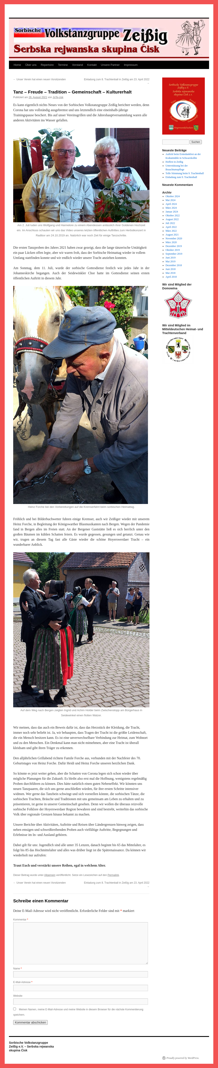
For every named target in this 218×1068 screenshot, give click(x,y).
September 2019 (174, 253)
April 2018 (171, 276)
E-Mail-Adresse (22, 982)
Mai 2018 (170, 272)
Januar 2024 (172, 211)
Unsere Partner (110, 64)
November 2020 (174, 238)
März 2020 (171, 242)
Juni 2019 (171, 257)
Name (17, 968)
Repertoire (47, 64)
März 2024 (171, 207)
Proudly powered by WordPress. (182, 1058)
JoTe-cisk (58, 97)
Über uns (31, 64)
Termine (63, 64)
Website (17, 995)
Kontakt (92, 64)
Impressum (131, 64)
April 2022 (171, 226)
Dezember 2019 (174, 246)
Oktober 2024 (173, 196)
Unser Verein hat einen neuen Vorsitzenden (39, 79)
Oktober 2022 (173, 215)
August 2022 (172, 219)
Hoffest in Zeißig (174, 161)
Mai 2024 (170, 200)
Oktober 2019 (173, 249)
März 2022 (171, 230)
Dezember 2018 (174, 265)
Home (17, 64)
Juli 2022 (170, 223)
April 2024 (171, 203)
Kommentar (20, 919)
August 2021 (172, 234)
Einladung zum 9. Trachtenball (181, 177)
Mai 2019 (170, 261)
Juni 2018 (171, 269)
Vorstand (77, 64)
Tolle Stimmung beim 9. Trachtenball (185, 173)
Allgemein (49, 875)
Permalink (113, 875)
